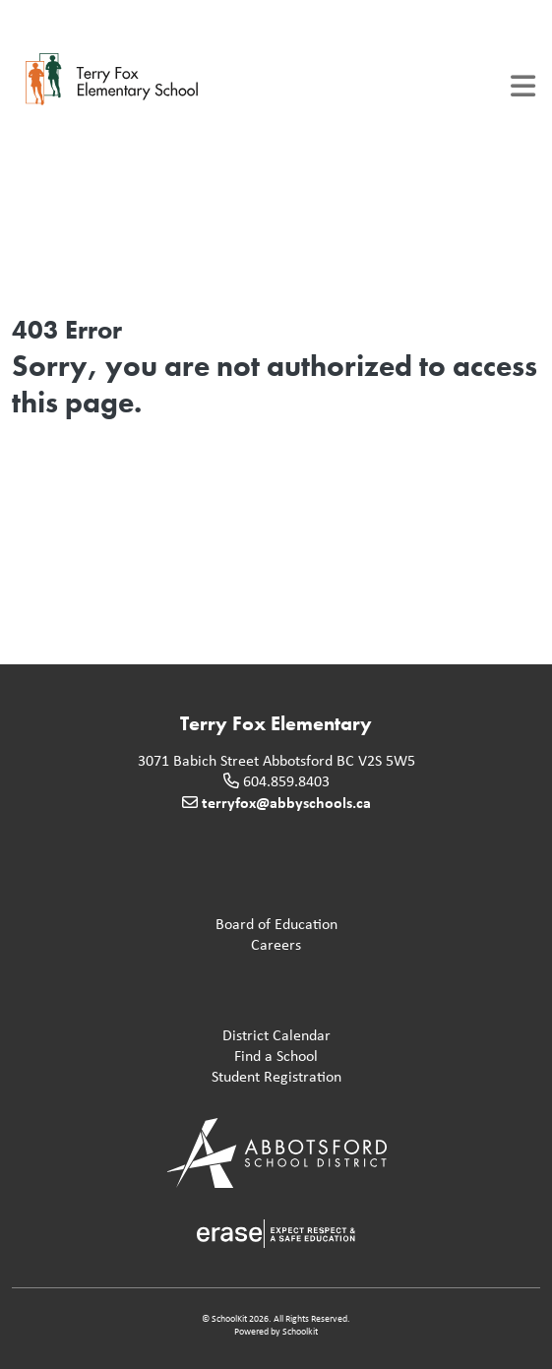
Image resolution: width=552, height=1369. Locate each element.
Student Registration (180, 1077)
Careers (160, 945)
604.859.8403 (286, 781)
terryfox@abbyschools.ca (286, 802)
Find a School (169, 1056)
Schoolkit (300, 1331)
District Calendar (175, 1036)
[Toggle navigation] (523, 86)
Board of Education (178, 924)
